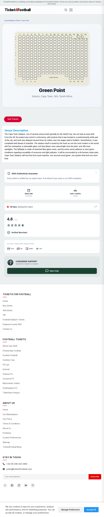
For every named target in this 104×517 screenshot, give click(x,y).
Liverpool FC (8, 378)
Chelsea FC (8, 374)
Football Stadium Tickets (14, 319)
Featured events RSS (12, 324)
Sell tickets (7, 310)
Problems (7, 433)
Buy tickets (7, 305)
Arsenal (6, 369)
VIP (4, 315)
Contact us (7, 329)
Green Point (25, 20)
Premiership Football (12, 351)
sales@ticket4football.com (17, 469)
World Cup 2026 (10, 346)
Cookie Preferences (12, 437)
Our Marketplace (10, 414)
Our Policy (7, 419)
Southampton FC (10, 388)
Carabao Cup (9, 360)
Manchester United (11, 383)
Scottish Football (10, 355)
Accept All (91, 510)
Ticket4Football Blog (12, 447)
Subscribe (95, 477)
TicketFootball (18, 10)
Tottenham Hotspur (11, 392)
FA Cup (6, 364)
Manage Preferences (70, 510)
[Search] (65, 9)
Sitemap (6, 442)
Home (5, 301)
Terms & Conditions (11, 423)
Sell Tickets (12, 119)
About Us (7, 428)
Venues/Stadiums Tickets (12, 20)
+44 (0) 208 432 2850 (15, 464)
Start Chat (52, 271)
